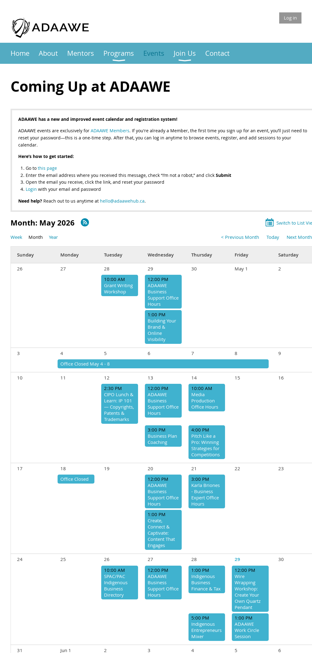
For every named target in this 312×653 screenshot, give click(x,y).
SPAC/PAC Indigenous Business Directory (116, 585)
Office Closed (74, 479)
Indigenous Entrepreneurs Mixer (206, 630)
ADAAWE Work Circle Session (247, 630)
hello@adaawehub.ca (122, 201)
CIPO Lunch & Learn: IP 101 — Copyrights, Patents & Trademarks (119, 406)
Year (53, 237)
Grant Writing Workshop (118, 288)
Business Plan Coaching (162, 439)
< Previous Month (240, 237)
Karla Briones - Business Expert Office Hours (205, 494)
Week (16, 237)
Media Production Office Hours (204, 400)
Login (32, 189)
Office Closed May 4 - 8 (85, 364)
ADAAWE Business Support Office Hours (163, 294)
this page (47, 168)
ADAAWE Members (110, 131)
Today (272, 237)
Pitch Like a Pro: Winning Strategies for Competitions (205, 445)
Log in (290, 18)
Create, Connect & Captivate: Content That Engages (161, 532)
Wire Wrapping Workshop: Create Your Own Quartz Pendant (248, 591)
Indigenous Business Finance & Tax (206, 582)
